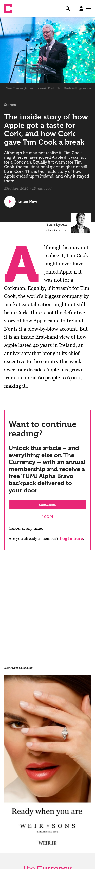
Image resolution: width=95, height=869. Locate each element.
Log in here (71, 538)
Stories (10, 105)
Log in (47, 516)
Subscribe (47, 505)
